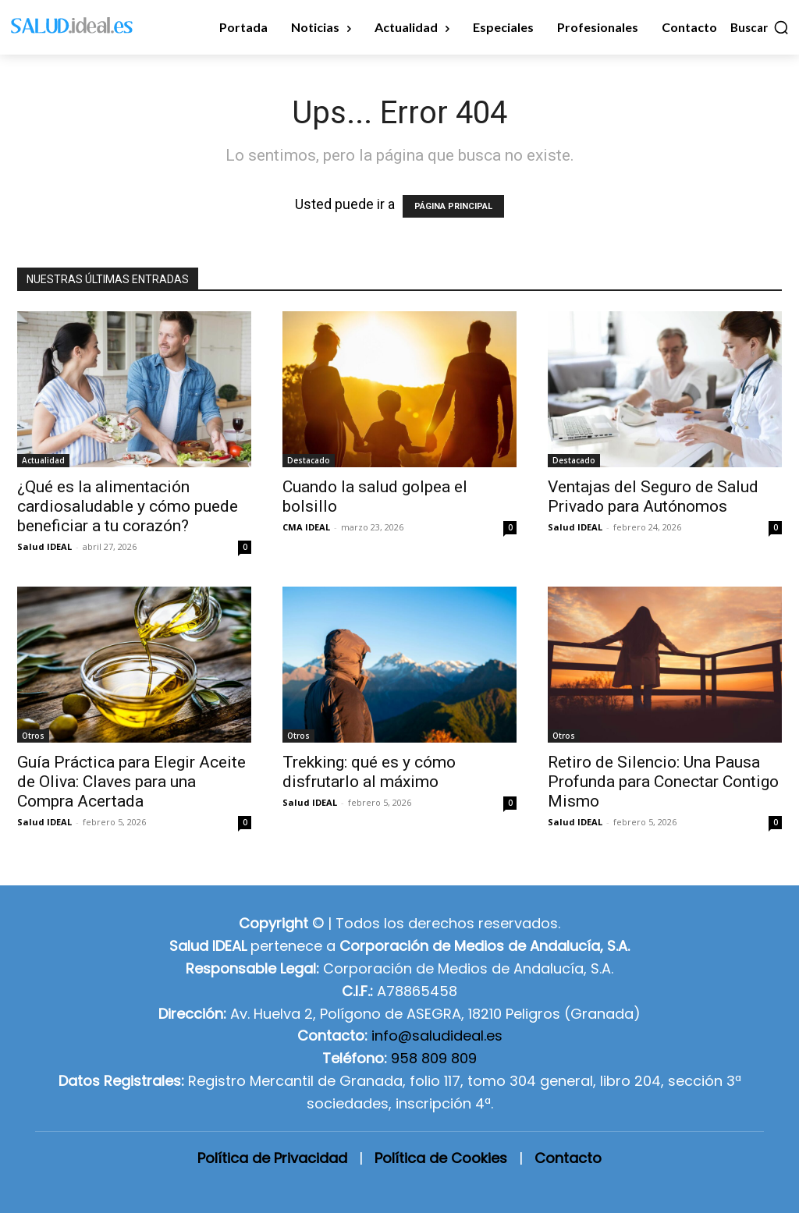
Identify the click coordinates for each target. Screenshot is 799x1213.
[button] (760, 27)
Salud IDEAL (44, 546)
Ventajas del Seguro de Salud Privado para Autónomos (653, 496)
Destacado (308, 460)
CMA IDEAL (306, 527)
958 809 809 (434, 1058)
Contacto (568, 1158)
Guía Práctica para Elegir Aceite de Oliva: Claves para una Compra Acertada (131, 781)
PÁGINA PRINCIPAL (453, 206)
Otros (33, 735)
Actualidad (43, 460)
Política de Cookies (441, 1158)
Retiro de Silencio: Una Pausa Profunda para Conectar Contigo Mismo (663, 781)
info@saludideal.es (436, 1035)
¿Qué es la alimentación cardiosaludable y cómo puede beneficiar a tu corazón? (127, 506)
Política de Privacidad (272, 1158)
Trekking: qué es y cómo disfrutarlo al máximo (369, 772)
